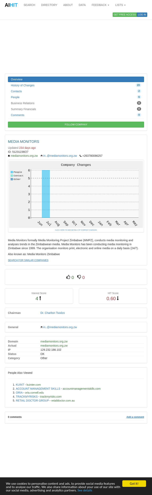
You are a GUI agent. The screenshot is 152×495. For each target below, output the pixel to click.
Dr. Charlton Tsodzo (53, 312)
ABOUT (68, 5)
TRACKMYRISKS (27, 396)
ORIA (19, 392)
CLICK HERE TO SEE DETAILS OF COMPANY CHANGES (76, 230)
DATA (82, 5)
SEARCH (29, 5)
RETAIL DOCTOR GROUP (32, 400)
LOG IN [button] (142, 14)
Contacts (76, 91)
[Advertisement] (76, 41)
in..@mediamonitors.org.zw (60, 155)
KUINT (20, 384)
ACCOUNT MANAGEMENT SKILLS (38, 388)
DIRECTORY (49, 5)
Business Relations (76, 103)
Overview (16, 79)
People (76, 97)
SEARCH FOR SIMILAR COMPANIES (28, 260)
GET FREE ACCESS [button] (125, 14)
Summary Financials (76, 109)
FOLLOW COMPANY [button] (76, 124)
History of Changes (76, 85)
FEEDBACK (100, 5)
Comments (76, 115)
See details (85, 490)
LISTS (120, 5)
